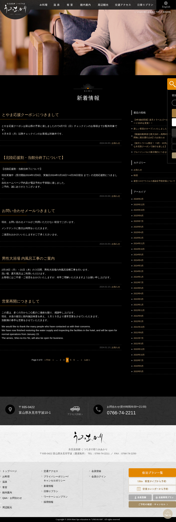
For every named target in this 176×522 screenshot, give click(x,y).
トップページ (9, 471)
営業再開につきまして (22, 301)
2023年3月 (139, 299)
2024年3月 (139, 265)
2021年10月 (139, 327)
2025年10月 (139, 210)
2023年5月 (139, 288)
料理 (136, 175)
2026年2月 (139, 199)
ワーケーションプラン (56, 496)
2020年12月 (139, 349)
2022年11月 (139, 310)
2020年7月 (139, 360)
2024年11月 (139, 243)
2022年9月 (139, 316)
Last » (87, 360)
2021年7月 (139, 338)
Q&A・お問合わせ (12, 498)
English (166, 5)
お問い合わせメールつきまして (28, 211)
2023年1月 (139, 304)
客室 (69, 5)
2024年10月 (139, 249)
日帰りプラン (145, 5)
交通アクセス (123, 5)
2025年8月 (139, 215)
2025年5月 (139, 227)
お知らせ (116, 143)
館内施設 (85, 5)
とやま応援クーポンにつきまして (30, 115)
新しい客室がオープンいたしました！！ (152, 129)
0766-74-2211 (121, 412)
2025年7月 (139, 221)
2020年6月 (139, 366)
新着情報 (48, 486)
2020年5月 (139, 371)
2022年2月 (139, 321)
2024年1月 (139, 277)
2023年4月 (139, 293)
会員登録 (96, 471)
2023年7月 (139, 282)
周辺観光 (103, 5)
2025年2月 (139, 238)
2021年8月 (139, 332)
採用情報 (48, 502)
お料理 (43, 5)
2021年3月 (139, 343)
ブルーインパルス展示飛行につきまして (152, 152)
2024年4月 (139, 260)
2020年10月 (139, 355)
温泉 (56, 5)
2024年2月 (139, 271)
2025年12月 (139, 204)
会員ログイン (99, 476)
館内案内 (7, 492)
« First (47, 360)
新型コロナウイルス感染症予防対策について (154, 181)
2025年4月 (139, 232)
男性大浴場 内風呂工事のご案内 (28, 258)
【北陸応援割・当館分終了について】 (33, 157)
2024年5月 (139, 254)
